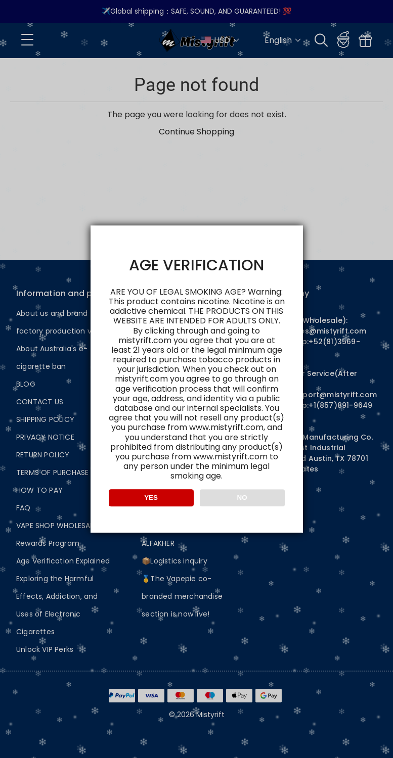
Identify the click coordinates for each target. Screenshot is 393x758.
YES (151, 497)
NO (242, 497)
